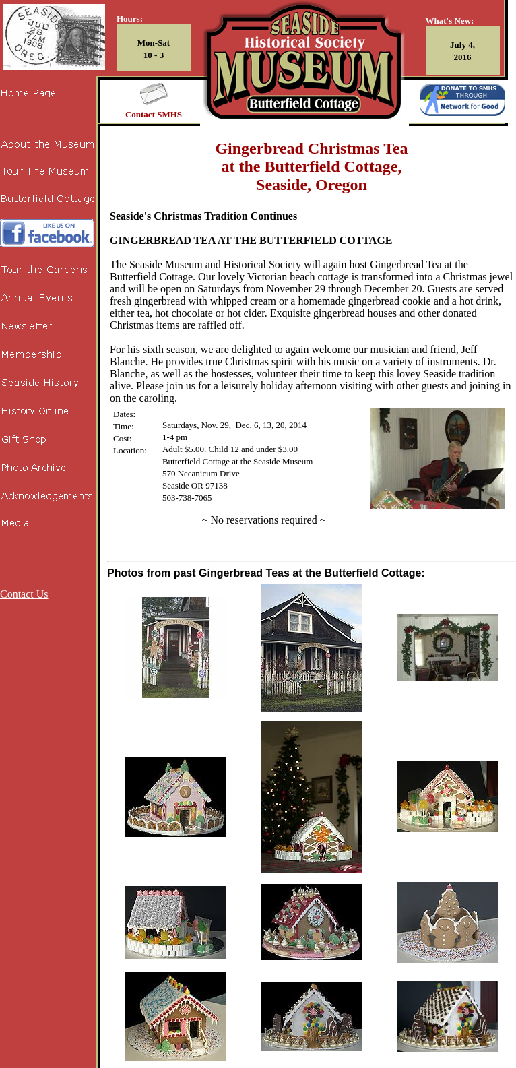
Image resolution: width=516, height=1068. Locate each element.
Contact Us (24, 594)
